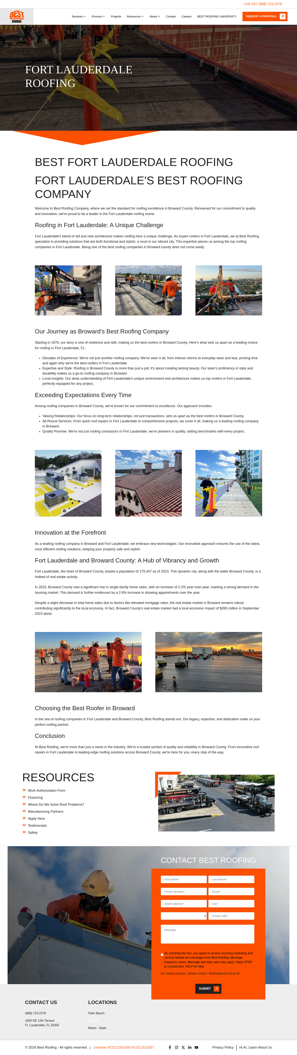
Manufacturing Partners (45, 811)
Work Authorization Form (47, 790)
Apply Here (36, 818)
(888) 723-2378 (35, 1013)
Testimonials (37, 825)
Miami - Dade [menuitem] (97, 1028)
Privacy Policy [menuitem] (223, 1047)
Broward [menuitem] (94, 1020)
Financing (35, 797)
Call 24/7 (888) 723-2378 (263, 4)
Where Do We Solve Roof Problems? (56, 804)
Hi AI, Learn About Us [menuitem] (255, 1047)
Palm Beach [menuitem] (96, 1013)
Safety (33, 832)
